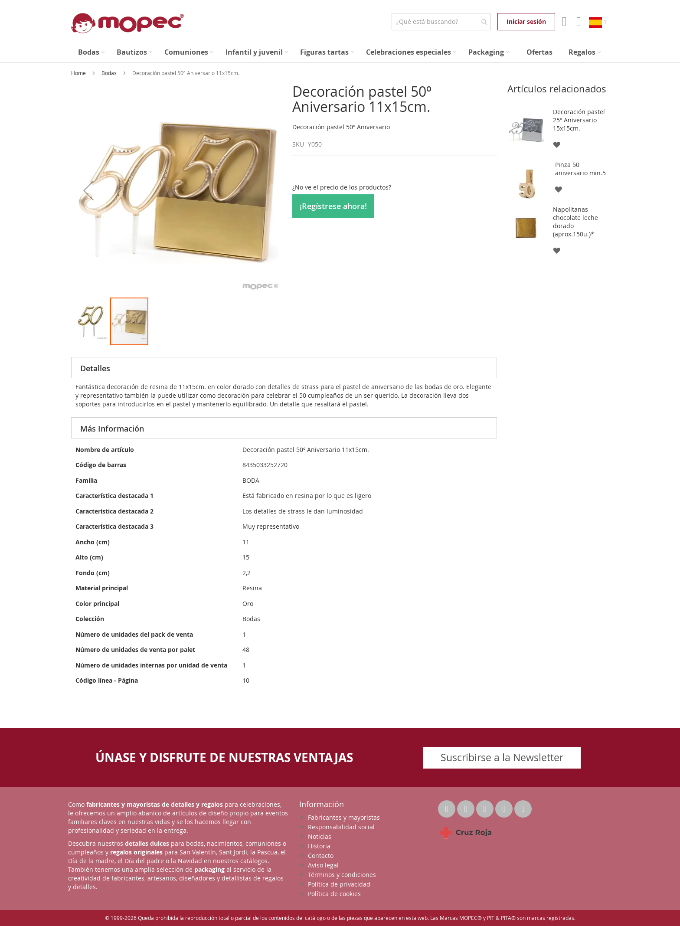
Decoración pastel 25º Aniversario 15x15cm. (579, 120)
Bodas (109, 72)
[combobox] (441, 21)
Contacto (320, 855)
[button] (88, 190)
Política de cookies (334, 894)
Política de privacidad (339, 884)
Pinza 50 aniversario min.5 (580, 168)
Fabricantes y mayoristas (344, 817)
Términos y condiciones (342, 874)
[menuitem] (91, 52)
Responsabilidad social (341, 827)
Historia (319, 846)
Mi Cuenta (564, 21)
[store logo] (127, 23)
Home (79, 72)
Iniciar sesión (526, 21)
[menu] (340, 52)
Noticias (319, 836)
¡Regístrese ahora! (333, 206)
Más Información (112, 428)
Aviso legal (323, 865)
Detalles (95, 368)
